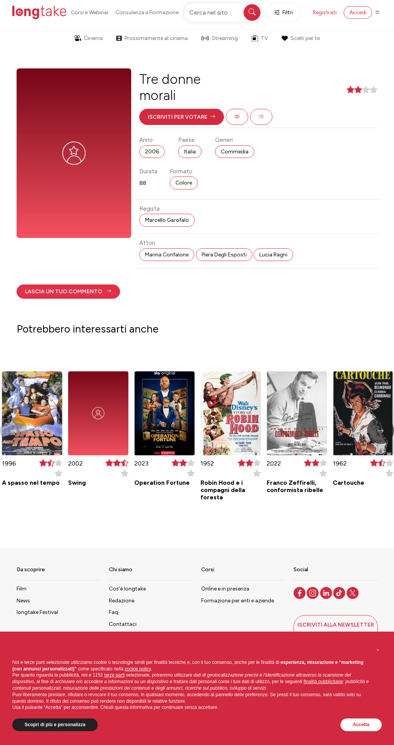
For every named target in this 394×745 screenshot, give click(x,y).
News (23, 600)
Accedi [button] (357, 12)
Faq (113, 612)
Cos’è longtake (127, 588)
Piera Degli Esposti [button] (224, 254)
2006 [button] (152, 151)
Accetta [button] (361, 724)
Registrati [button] (325, 12)
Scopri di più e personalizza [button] (55, 724)
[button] (181, 117)
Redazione (121, 600)
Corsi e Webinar (90, 12)
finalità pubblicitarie (323, 681)
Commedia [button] (235, 151)
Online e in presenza (225, 588)
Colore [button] (183, 183)
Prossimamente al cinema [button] (152, 38)
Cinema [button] (88, 38)
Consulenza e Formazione (147, 12)
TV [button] (259, 38)
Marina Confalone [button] (167, 254)
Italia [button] (190, 151)
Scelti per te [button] (300, 38)
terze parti (114, 675)
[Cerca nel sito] (223, 12)
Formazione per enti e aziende (237, 600)
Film (22, 588)
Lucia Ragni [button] (273, 254)
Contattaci (123, 624)
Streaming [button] (219, 38)
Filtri (283, 12)
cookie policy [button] (138, 669)
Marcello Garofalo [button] (167, 220)
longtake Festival (37, 612)
